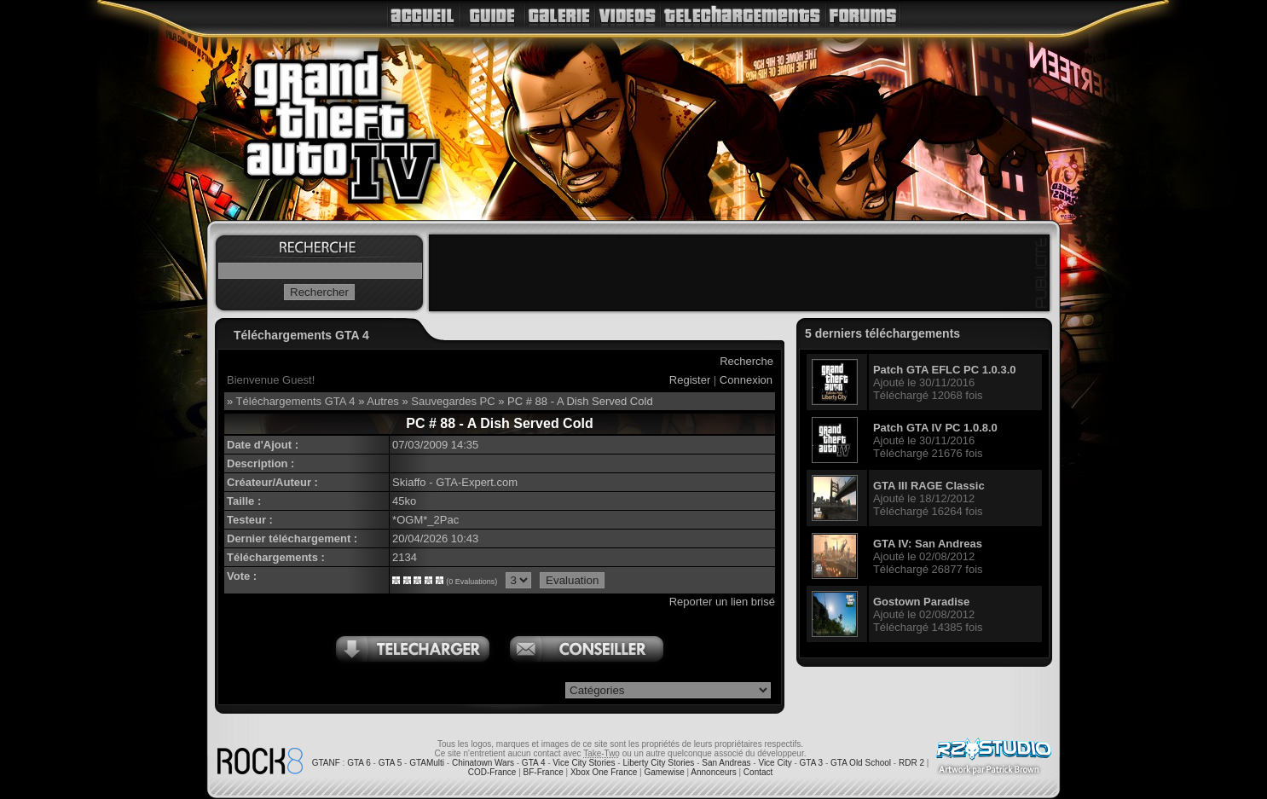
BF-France (544, 772)
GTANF (326, 762)
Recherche (746, 361)
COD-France (492, 772)
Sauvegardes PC (453, 401)
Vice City (774, 762)
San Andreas (726, 762)
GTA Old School (860, 762)
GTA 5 (390, 762)
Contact (757, 772)
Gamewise (664, 772)
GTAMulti (426, 762)
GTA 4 (534, 762)
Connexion (746, 379)
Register (689, 379)
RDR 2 (911, 762)
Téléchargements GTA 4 (296, 401)
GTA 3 (812, 762)
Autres (383, 401)
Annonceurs (713, 772)
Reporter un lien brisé (722, 601)
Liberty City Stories (658, 762)
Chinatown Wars (483, 762)
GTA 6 (359, 762)
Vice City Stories (584, 762)
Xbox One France (603, 772)
